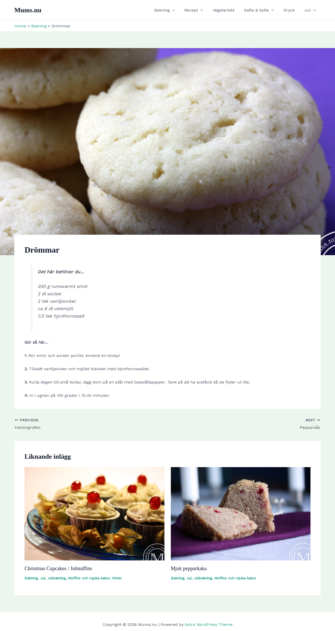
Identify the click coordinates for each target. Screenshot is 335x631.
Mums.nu (27, 10)
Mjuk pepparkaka (189, 568)
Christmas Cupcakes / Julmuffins (58, 568)
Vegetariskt (229, 10)
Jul (311, 10)
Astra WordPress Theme (209, 624)
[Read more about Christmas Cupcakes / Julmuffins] (94, 513)
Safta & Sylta (263, 10)
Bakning (173, 10)
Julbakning (56, 578)
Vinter (117, 578)
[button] (180, 10)
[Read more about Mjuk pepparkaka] (241, 513)
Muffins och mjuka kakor (89, 578)
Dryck (291, 10)
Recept (200, 10)
